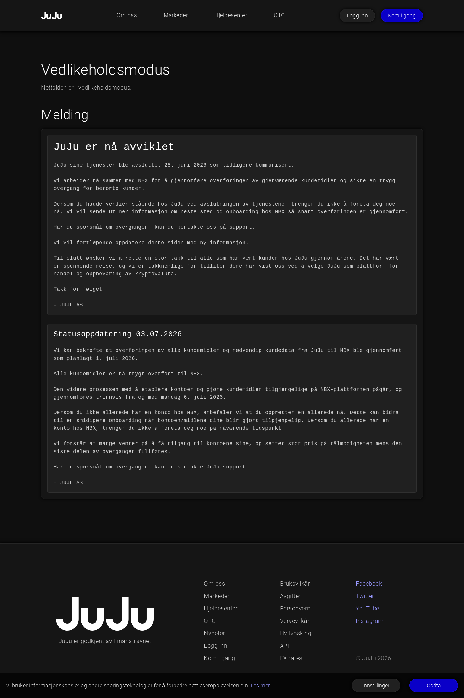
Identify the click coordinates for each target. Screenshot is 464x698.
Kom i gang (402, 15)
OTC (281, 15)
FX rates (291, 658)
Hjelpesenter (231, 15)
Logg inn (357, 15)
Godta (434, 685)
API (284, 645)
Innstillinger (375, 685)
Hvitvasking (296, 633)
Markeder (175, 15)
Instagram (370, 620)
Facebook (369, 583)
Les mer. (261, 685)
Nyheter (214, 633)
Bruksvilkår (295, 583)
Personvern (295, 608)
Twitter (365, 596)
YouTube (367, 608)
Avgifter (290, 596)
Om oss (125, 15)
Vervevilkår (295, 620)
